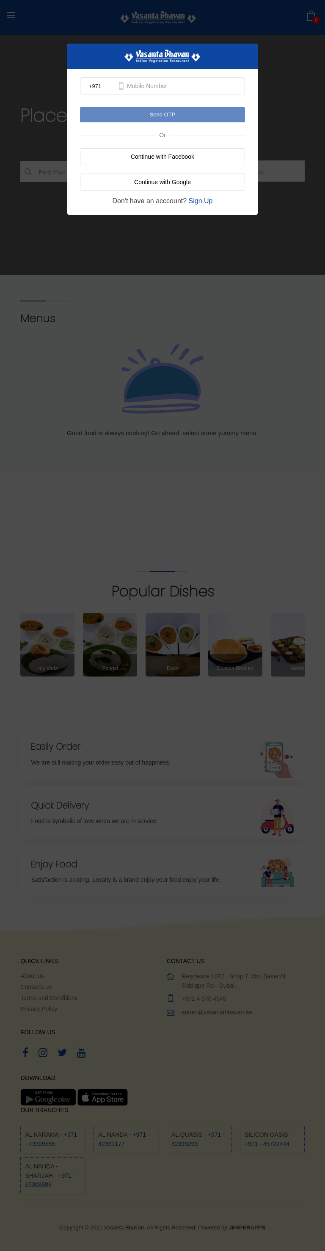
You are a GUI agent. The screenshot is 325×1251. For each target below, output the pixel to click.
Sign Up (201, 200)
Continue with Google (162, 182)
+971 (95, 86)
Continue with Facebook (162, 156)
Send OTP (163, 114)
